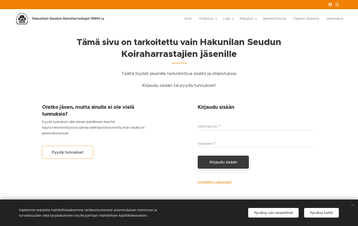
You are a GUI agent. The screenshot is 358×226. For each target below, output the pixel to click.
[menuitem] (189, 18)
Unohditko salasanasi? (215, 182)
